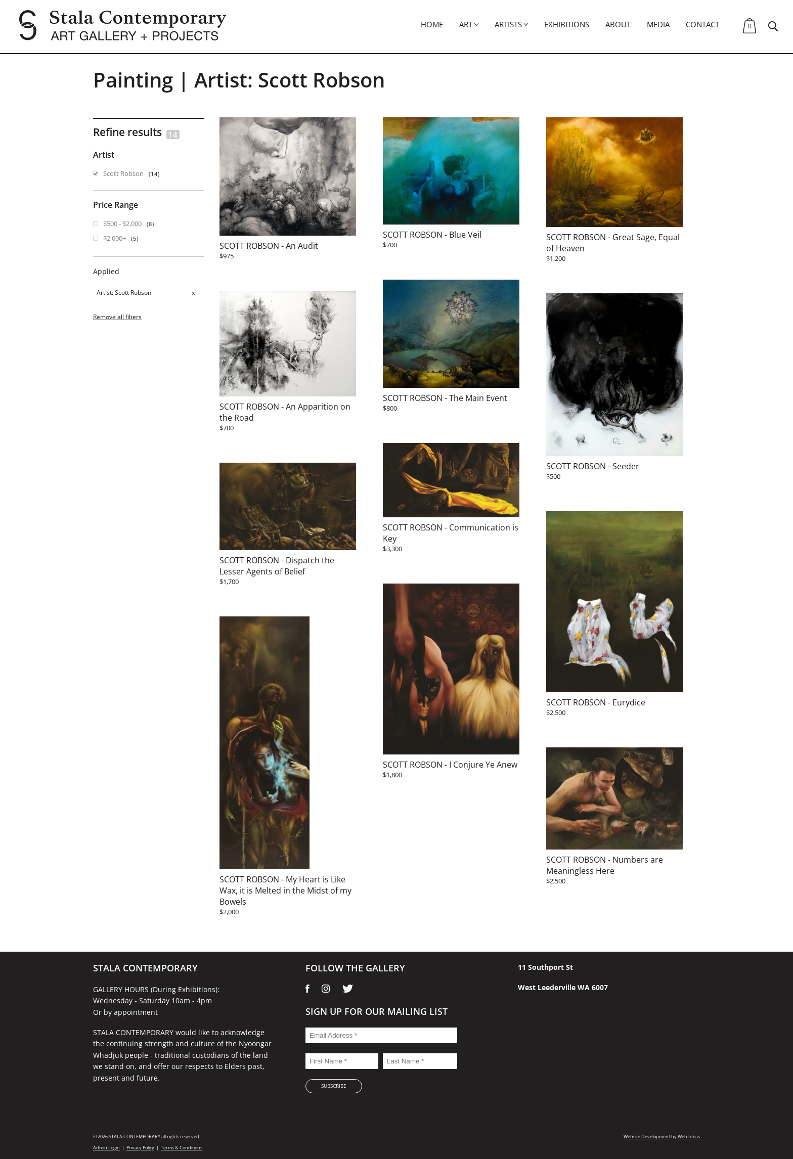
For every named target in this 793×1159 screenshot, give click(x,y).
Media (658, 24)
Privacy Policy (140, 1147)
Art (465, 24)
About (618, 24)
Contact (702, 24)
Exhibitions (566, 24)
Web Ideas (689, 1136)
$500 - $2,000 (117, 223)
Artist (104, 292)
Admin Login (106, 1147)
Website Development (647, 1136)
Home (432, 24)
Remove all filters (117, 317)
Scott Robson (118, 173)
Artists (508, 24)
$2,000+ (109, 238)
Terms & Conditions (181, 1147)
